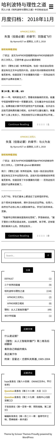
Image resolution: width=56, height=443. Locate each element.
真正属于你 (10, 354)
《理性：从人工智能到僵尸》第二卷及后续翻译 (26, 342)
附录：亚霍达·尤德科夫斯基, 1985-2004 (27, 359)
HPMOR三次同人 (28, 31)
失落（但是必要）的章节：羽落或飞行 (28, 36)
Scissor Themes (23, 434)
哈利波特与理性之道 (23, 4)
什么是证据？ (11, 335)
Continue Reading (18, 124)
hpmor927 (18, 41)
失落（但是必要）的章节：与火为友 (28, 142)
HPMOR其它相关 (29, 303)
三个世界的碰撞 (28, 284)
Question (9, 390)
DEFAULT (28, 278)
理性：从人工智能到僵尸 (28, 309)
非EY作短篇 (28, 315)
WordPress (28, 437)
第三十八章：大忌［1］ (34, 390)
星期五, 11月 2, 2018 (36, 41)
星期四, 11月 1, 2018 (36, 146)
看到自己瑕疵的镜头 (15, 349)
